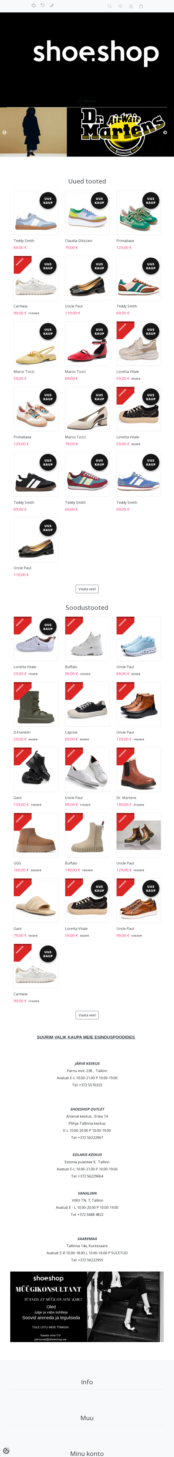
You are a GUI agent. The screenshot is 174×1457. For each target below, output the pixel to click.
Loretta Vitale (127, 371)
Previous (4, 132)
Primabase (125, 240)
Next (165, 132)
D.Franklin (22, 732)
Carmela (20, 306)
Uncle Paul (74, 306)
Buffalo (71, 666)
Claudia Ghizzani (78, 240)
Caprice (71, 732)
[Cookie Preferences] (6, 1451)
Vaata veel (87, 589)
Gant (18, 797)
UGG (17, 863)
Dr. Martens (126, 797)
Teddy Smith (24, 240)
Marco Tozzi (24, 371)
